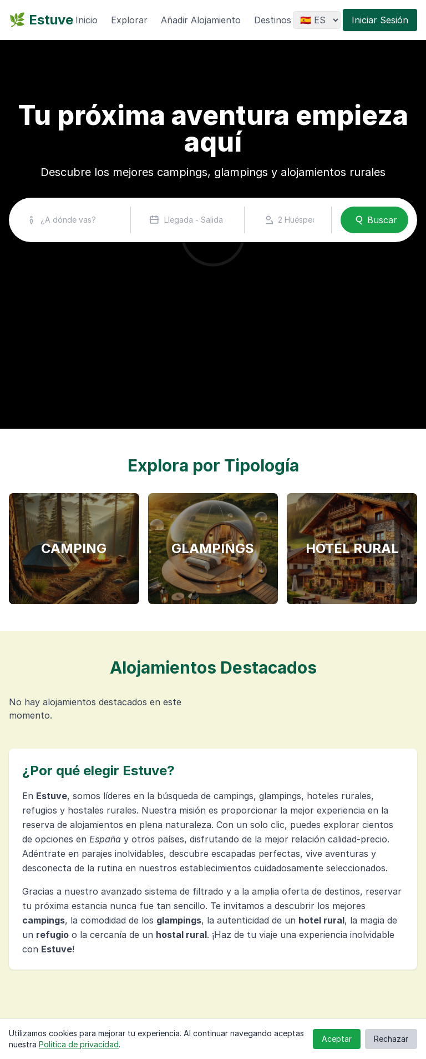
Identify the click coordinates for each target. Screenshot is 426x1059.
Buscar (374, 219)
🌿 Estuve (41, 20)
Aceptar (337, 1038)
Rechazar (391, 1038)
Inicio (86, 20)
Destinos (272, 20)
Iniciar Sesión (380, 20)
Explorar (129, 20)
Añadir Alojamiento (201, 20)
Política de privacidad (79, 1044)
